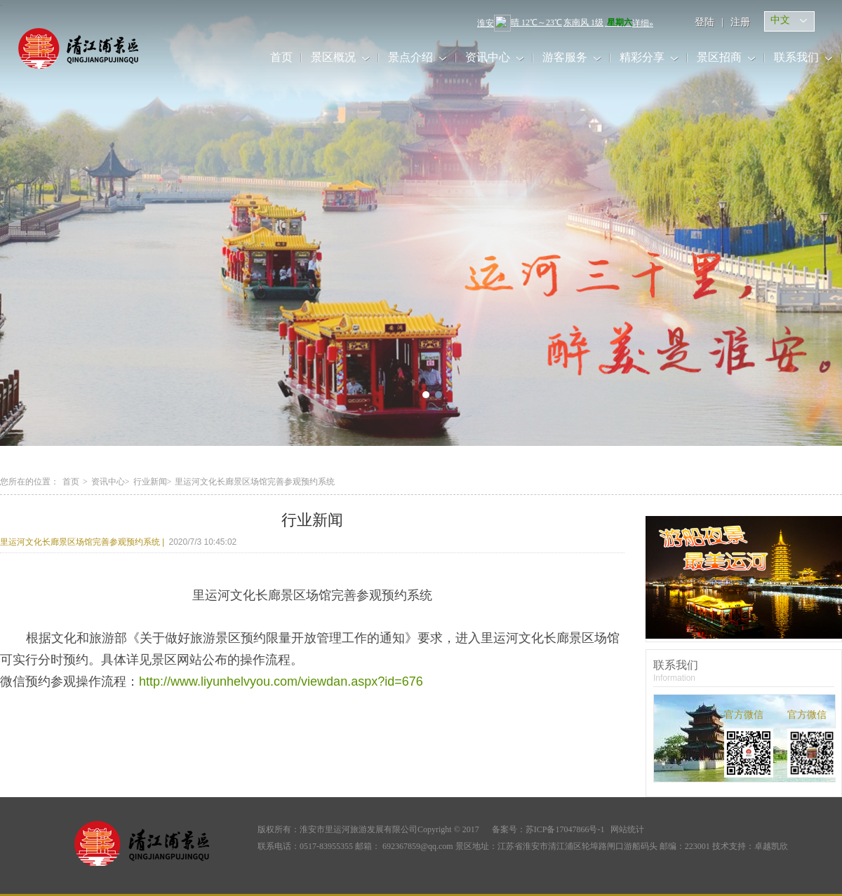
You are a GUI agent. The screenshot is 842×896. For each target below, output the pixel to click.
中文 (780, 20)
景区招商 (719, 57)
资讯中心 (487, 57)
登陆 (704, 22)
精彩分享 (642, 57)
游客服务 (564, 57)
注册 (740, 22)
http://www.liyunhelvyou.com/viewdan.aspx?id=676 (281, 681)
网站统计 (627, 829)
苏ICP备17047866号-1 (565, 829)
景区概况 (333, 57)
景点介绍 (410, 57)
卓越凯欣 (771, 846)
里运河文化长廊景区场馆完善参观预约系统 (82, 542)
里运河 (93, 48)
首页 (281, 57)
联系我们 (796, 57)
